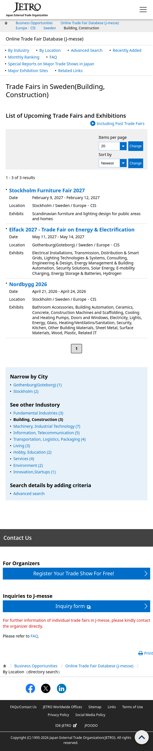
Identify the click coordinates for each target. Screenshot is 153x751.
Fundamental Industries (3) (38, 413)
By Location (50, 50)
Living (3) (21, 445)
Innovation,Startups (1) (34, 471)
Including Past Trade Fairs (121, 123)
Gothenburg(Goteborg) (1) (37, 384)
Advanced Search (86, 50)
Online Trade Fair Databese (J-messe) (89, 23)
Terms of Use (132, 707)
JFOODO (91, 725)
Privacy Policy (58, 714)
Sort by (105, 154)
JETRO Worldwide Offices (62, 707)
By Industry (18, 50)
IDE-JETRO (66, 725)
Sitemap (94, 707)
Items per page (113, 137)
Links (112, 707)
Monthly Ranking (23, 57)
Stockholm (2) (25, 391)
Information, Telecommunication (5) (46, 432)
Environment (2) (28, 465)
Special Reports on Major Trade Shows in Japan (51, 63)
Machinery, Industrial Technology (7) (46, 426)
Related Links (70, 70)
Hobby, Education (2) (32, 452)
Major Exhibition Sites (28, 70)
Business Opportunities (34, 23)
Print (148, 653)
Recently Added (127, 50)
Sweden (49, 28)
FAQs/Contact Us (23, 707)
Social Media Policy (90, 714)
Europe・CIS (25, 28)
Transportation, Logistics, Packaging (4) (49, 439)
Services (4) (23, 458)
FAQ (53, 57)
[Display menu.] (143, 9)
